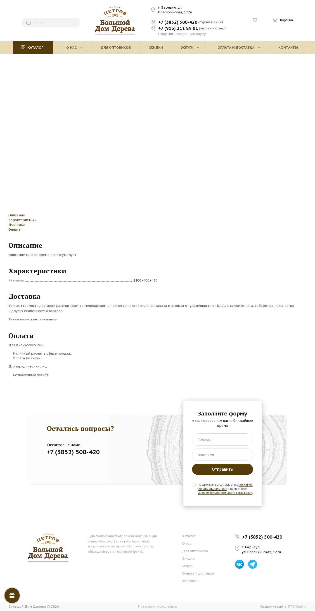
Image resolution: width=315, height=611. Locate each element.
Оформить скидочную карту (182, 34)
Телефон (205, 439)
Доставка (16, 224)
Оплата (14, 229)
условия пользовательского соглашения (225, 492)
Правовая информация (157, 606)
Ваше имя (206, 455)
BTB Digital (297, 606)
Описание (16, 215)
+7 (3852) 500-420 (262, 537)
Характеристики (22, 220)
